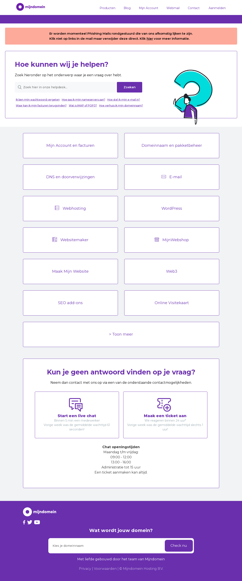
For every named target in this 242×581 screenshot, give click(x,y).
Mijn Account (148, 8)
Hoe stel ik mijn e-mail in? (123, 99)
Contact (194, 8)
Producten (107, 8)
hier (150, 39)
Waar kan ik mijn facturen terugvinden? (41, 105)
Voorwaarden (105, 569)
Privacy (85, 569)
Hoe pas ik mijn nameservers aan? (83, 99)
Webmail (173, 8)
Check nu (178, 546)
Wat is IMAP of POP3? (83, 105)
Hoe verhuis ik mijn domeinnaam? (121, 105)
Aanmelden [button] (217, 8)
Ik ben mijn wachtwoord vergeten (38, 99)
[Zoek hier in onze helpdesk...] (65, 87)
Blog (127, 8)
